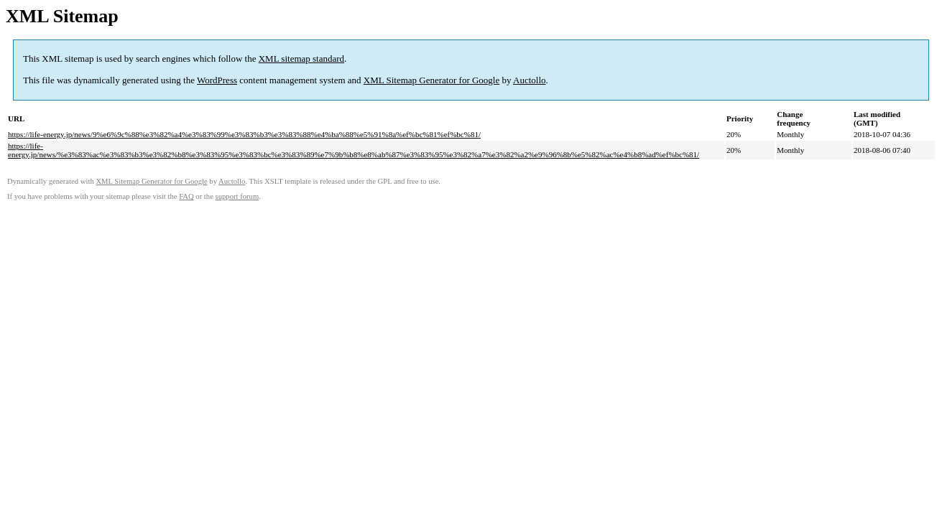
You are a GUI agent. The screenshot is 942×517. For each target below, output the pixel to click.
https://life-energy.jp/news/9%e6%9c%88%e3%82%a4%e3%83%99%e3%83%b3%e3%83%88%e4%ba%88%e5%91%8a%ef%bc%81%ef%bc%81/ (244, 134)
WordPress (217, 80)
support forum (237, 196)
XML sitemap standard (301, 58)
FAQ (186, 196)
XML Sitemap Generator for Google (431, 80)
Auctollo (529, 80)
